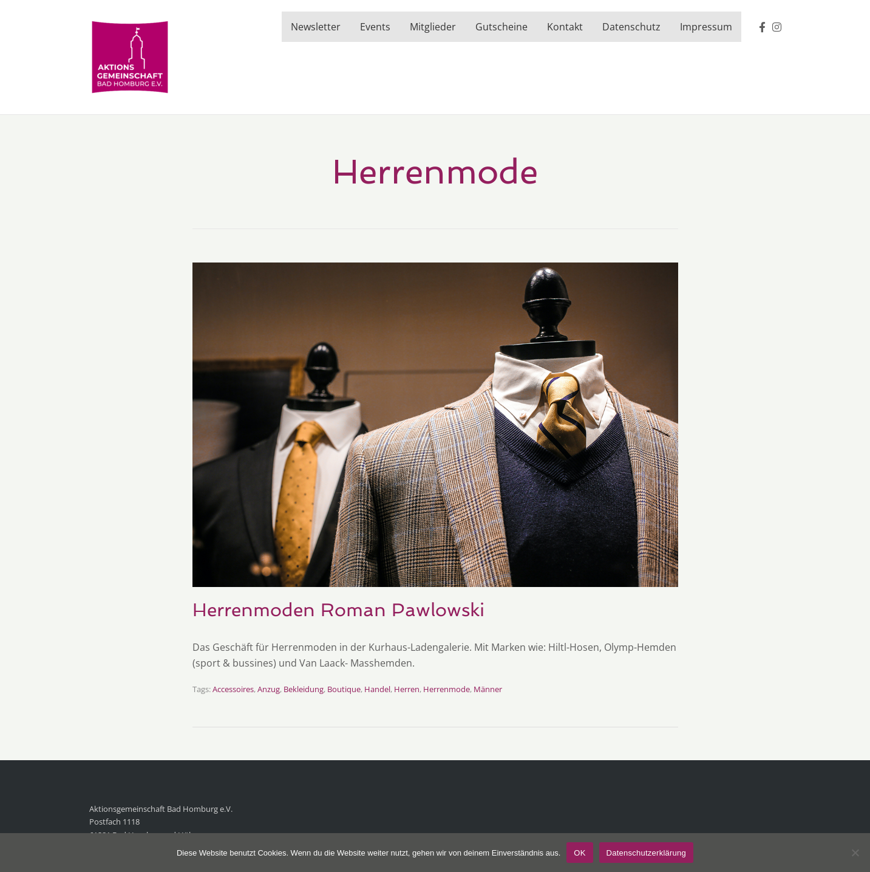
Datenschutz (631, 26)
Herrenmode (446, 689)
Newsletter (316, 26)
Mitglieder (433, 26)
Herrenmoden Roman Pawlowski (338, 609)
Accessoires (233, 689)
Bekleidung (304, 689)
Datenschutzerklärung (646, 852)
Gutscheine (501, 26)
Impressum (706, 26)
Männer (488, 689)
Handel (377, 689)
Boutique (344, 689)
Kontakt (565, 26)
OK (579, 852)
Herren (407, 689)
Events (375, 26)
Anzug (268, 689)
